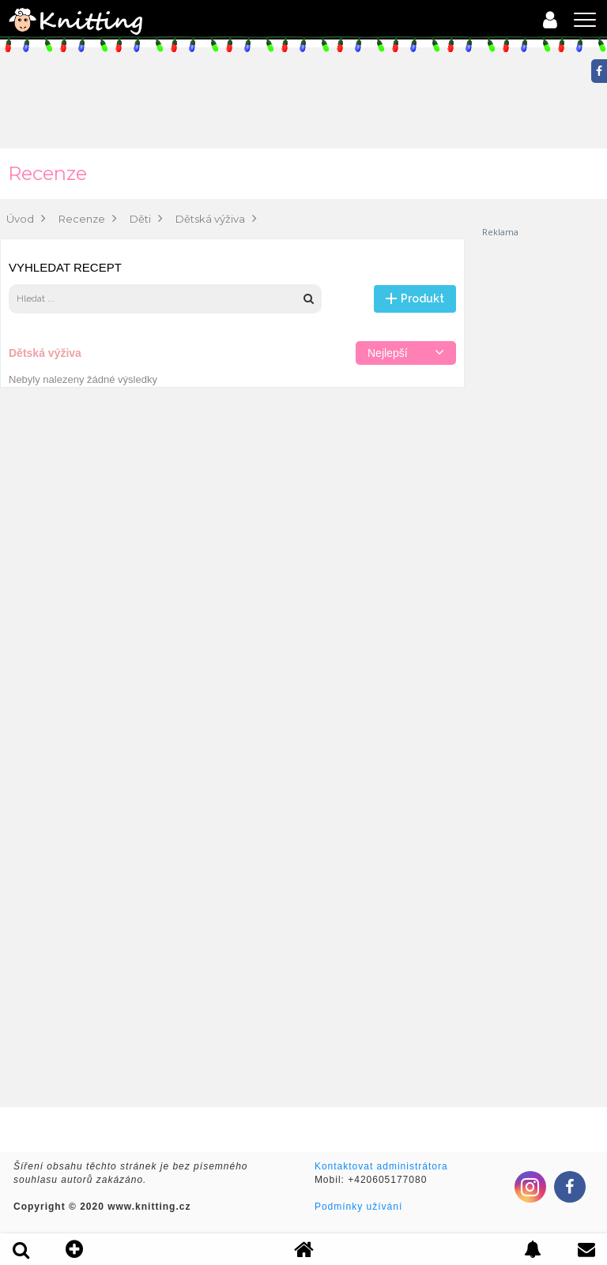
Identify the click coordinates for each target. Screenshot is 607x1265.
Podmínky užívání (358, 1206)
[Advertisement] (544, 475)
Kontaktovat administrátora (381, 1166)
